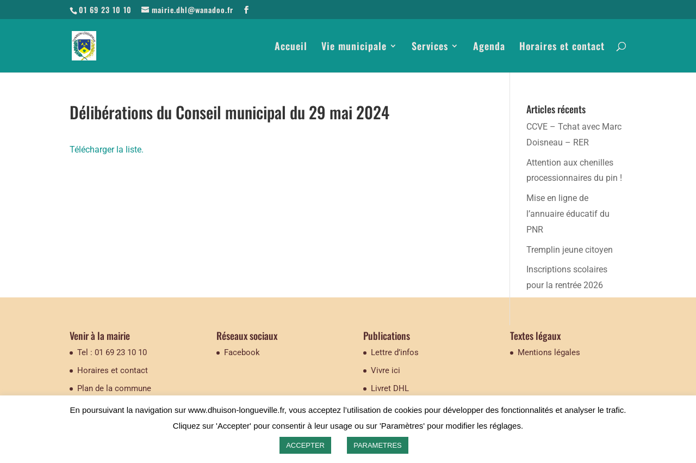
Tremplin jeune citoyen (569, 250)
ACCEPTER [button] (305, 445)
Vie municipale (354, 47)
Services (430, 47)
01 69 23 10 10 (105, 9)
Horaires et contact (562, 47)
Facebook (242, 352)
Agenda (489, 47)
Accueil (291, 47)
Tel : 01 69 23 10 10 (112, 352)
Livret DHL (390, 388)
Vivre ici (385, 370)
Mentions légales (549, 352)
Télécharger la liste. (107, 149)
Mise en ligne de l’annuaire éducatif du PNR (568, 214)
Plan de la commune (114, 388)
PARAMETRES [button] (377, 445)
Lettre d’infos (395, 352)
